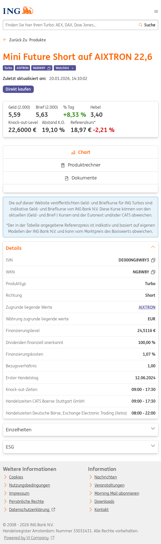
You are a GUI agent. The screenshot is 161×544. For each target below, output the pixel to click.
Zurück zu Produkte (24, 39)
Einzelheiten (80, 429)
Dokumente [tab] (80, 178)
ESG (80, 446)
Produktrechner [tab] (80, 165)
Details (80, 247)
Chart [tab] (80, 152)
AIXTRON (147, 306)
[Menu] (156, 11)
